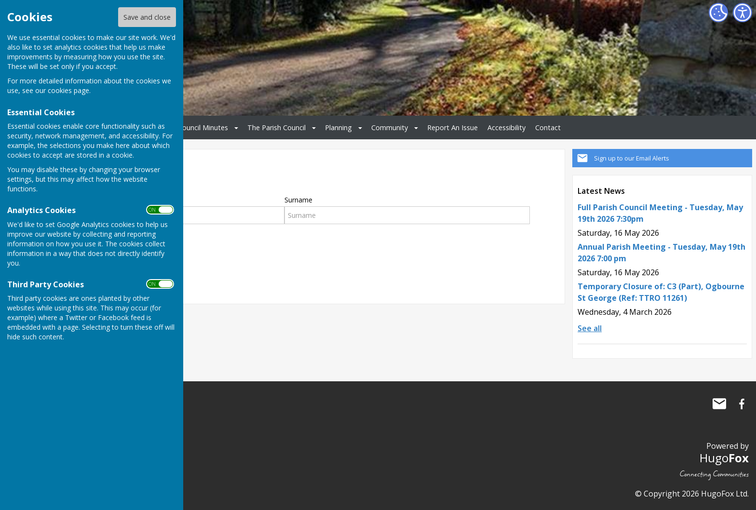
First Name (111, 200)
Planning (338, 127)
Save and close (147, 17)
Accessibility (506, 127)
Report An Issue (452, 127)
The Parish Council (276, 127)
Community (389, 127)
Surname (298, 200)
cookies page (68, 90)
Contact (548, 127)
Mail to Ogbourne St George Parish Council (719, 404)
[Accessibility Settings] (742, 12)
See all (590, 328)
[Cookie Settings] (718, 12)
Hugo (724, 458)
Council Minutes (203, 127)
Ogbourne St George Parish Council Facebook (741, 404)
